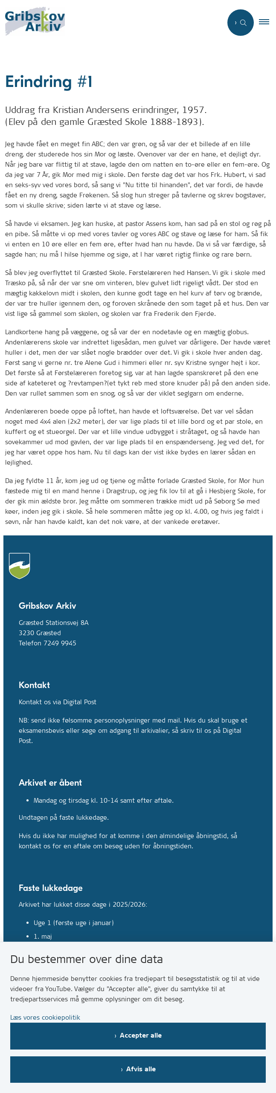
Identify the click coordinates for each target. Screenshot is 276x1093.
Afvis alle (141, 1069)
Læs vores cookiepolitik (45, 1017)
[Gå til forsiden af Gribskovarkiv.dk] (32, 23)
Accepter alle (141, 1036)
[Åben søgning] (240, 22)
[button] (267, 22)
